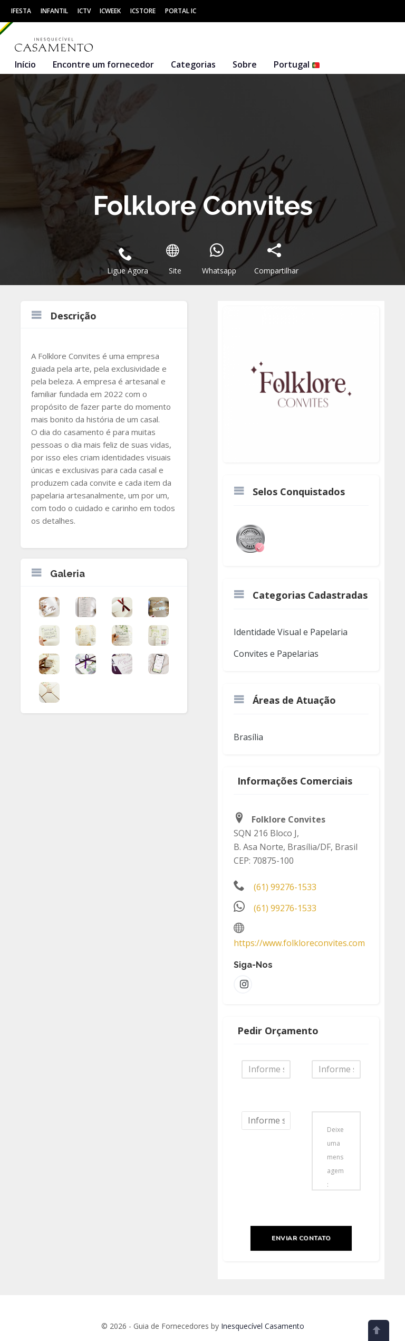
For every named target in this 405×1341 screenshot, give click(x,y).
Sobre (245, 64)
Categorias (193, 64)
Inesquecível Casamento (262, 1326)
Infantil (54, 10)
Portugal (297, 64)
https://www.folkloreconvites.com (299, 943)
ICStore (143, 10)
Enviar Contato (301, 1238)
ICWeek (110, 10)
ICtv (84, 10)
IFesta (21, 10)
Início (25, 64)
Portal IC (180, 10)
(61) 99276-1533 (285, 887)
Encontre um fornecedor (103, 64)
